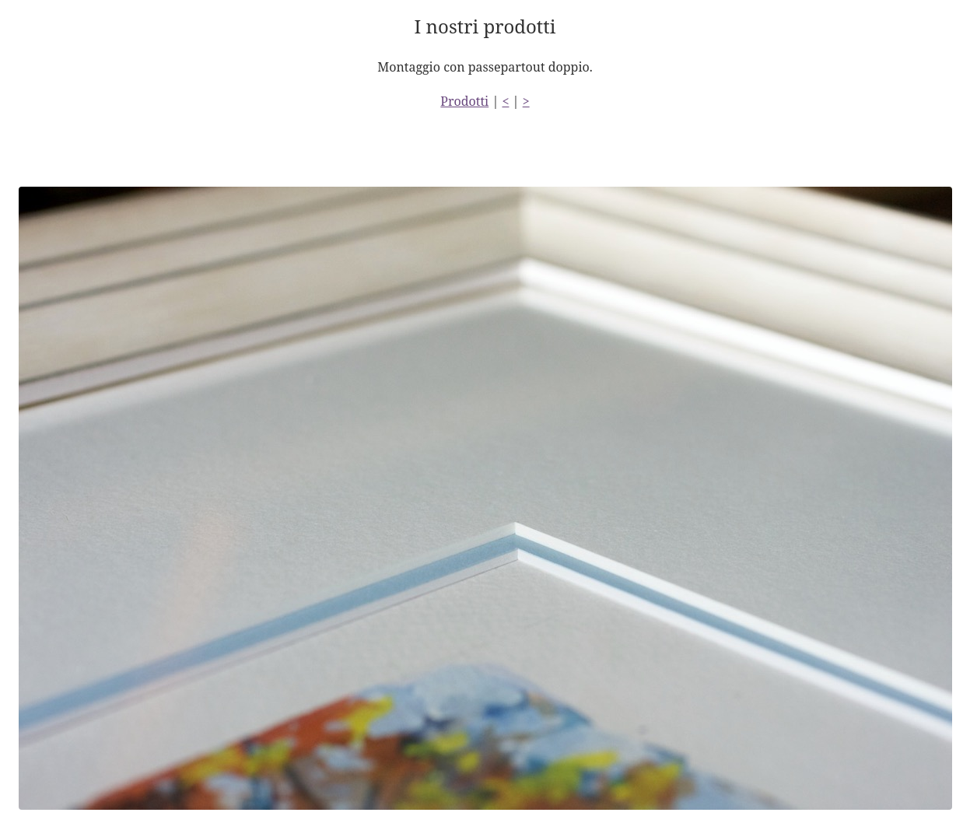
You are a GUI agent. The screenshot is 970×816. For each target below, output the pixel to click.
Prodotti (464, 101)
